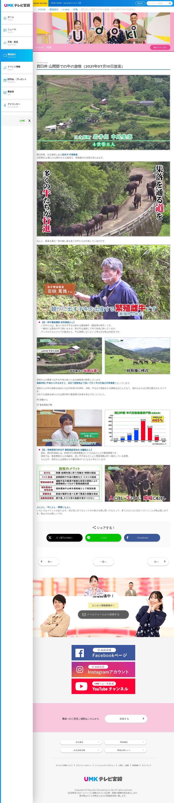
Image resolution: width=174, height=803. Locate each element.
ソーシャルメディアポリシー (105, 765)
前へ (50, 561)
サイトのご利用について (64, 765)
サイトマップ (146, 765)
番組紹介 (54, 9)
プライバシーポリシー (83, 765)
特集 (75, 9)
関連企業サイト (124, 750)
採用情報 (135, 765)
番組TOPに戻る (160, 47)
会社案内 (79, 742)
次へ (156, 561)
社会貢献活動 (79, 750)
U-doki (66, 9)
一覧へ (103, 561)
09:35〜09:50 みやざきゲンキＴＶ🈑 (67, 3)
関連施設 (124, 742)
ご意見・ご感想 (123, 765)
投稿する (124, 718)
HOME (42, 9)
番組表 (140, 3)
